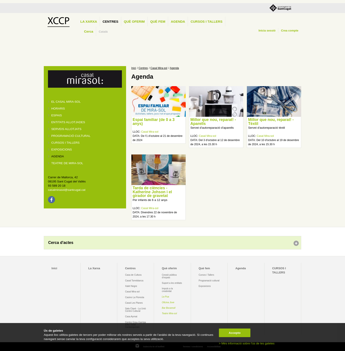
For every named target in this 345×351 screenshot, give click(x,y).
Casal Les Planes (134, 303)
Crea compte (289, 30)
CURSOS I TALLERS (206, 21)
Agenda (178, 21)
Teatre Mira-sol (169, 313)
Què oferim (134, 21)
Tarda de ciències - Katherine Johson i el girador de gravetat (152, 192)
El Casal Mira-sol (66, 101)
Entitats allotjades (68, 122)
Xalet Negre (131, 286)
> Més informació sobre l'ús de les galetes (247, 343)
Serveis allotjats (66, 129)
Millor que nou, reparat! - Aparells (213, 121)
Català (103, 31)
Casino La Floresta (134, 297)
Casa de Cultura (133, 275)
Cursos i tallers (65, 142)
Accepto (235, 332)
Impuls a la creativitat (167, 289)
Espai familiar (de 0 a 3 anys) (154, 121)
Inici (133, 68)
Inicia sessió (267, 30)
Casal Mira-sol (158, 68)
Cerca (88, 31)
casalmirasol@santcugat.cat (66, 189)
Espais (56, 115)
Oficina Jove (168, 302)
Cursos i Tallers (206, 275)
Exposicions (61, 149)
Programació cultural (70, 135)
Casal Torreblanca (134, 280)
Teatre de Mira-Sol (67, 163)
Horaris (58, 108)
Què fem (157, 21)
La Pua (165, 296)
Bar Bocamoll (168, 308)
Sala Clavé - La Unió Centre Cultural (135, 309)
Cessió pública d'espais (169, 276)
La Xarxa (88, 21)
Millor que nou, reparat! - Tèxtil (271, 121)
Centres (110, 21)
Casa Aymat (131, 316)
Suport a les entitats (172, 283)
